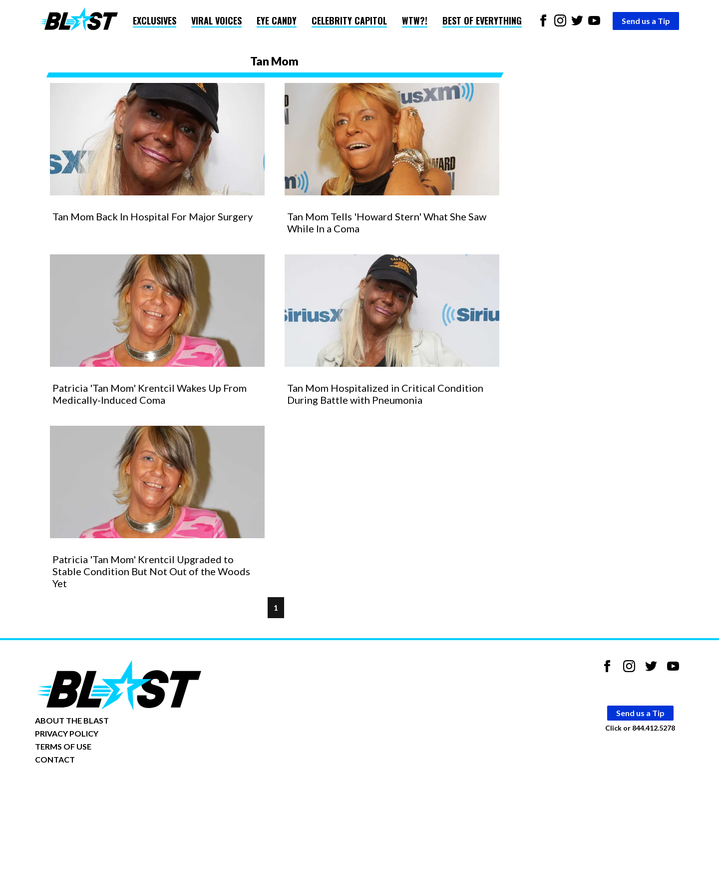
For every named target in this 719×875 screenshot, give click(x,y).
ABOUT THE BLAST (72, 720)
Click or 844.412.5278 (640, 728)
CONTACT (55, 759)
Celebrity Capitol (349, 20)
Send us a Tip (646, 20)
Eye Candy (277, 20)
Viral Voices (216, 20)
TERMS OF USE (63, 746)
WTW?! (414, 20)
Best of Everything (482, 20)
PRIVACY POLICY (66, 733)
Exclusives (154, 20)
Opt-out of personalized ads (83, 790)
